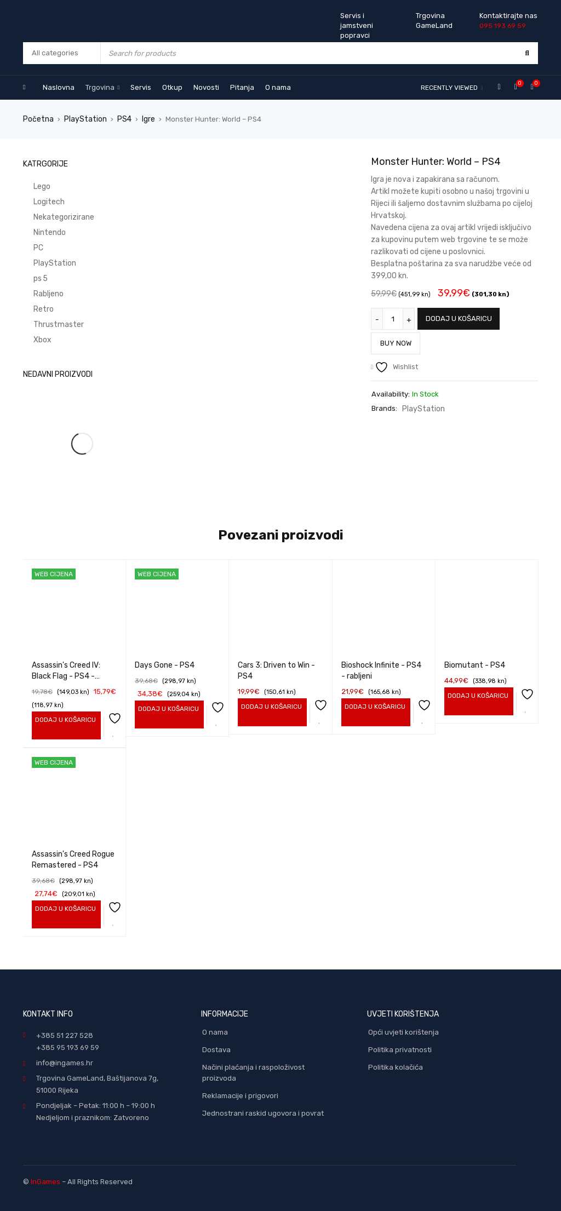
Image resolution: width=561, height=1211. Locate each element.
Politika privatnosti (400, 1048)
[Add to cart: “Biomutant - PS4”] (476, 695)
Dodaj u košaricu (459, 318)
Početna (37, 118)
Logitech (38, 201)
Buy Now (398, 340)
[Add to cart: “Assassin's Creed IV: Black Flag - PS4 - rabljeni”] (64, 719)
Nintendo (38, 232)
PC (28, 247)
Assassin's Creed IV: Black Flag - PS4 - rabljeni (66, 675)
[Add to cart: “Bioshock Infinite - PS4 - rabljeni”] (373, 706)
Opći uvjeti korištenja (403, 1031)
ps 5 (30, 278)
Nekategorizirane (52, 217)
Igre (143, 118)
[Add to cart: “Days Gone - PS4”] (167, 708)
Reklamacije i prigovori (240, 1095)
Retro (32, 309)
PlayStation (82, 118)
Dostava (216, 1048)
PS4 (119, 118)
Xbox (31, 339)
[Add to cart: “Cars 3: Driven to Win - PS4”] (270, 706)
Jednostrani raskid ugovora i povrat (263, 1112)
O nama (215, 1031)
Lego (31, 186)
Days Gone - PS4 (164, 664)
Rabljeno (38, 293)
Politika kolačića (395, 1066)
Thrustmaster (46, 324)
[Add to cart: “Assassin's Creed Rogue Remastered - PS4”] (64, 908)
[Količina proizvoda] (392, 318)
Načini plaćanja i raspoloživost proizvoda (253, 1071)
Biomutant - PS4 (474, 664)
